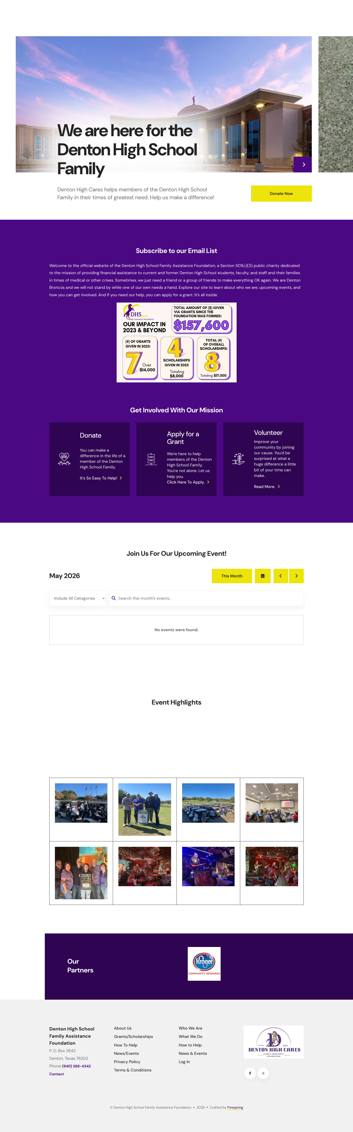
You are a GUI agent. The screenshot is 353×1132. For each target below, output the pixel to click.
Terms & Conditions (133, 1070)
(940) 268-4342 (76, 1066)
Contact (56, 1074)
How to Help (190, 1045)
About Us (123, 1028)
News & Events (193, 1053)
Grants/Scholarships (133, 1036)
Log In (184, 1061)
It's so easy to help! (98, 478)
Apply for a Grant (183, 438)
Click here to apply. (186, 482)
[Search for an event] (206, 598)
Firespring (235, 1107)
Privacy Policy (127, 1061)
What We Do (190, 1036)
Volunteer (268, 432)
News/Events (126, 1053)
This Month (231, 576)
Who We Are (190, 1028)
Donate (90, 435)
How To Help (126, 1045)
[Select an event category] (77, 598)
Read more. (264, 486)
